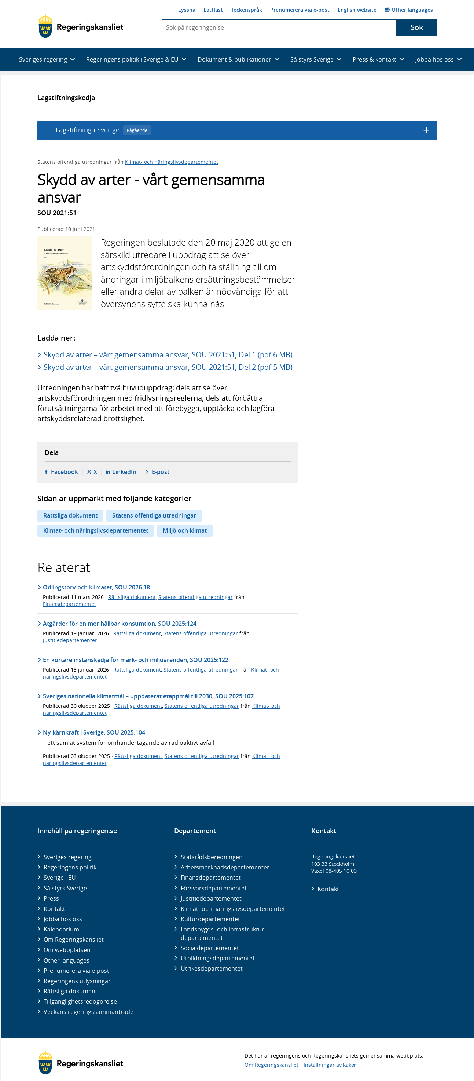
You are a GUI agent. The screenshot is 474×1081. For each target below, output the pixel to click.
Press (51, 898)
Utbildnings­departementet (218, 958)
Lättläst (213, 9)
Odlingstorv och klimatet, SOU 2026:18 (96, 587)
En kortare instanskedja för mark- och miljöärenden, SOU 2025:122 (135, 660)
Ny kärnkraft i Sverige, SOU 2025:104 (94, 732)
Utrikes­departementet (212, 968)
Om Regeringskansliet (74, 939)
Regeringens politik (70, 867)
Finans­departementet (211, 878)
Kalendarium (61, 929)
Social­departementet (210, 948)
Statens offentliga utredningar (154, 515)
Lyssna (186, 9)
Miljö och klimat (185, 530)
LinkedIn (124, 472)
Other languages (409, 9)
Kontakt (54, 909)
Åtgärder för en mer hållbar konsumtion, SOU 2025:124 (119, 623)
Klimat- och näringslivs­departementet (233, 909)
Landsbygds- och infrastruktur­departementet (223, 933)
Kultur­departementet (210, 919)
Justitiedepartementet (70, 640)
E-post (160, 472)
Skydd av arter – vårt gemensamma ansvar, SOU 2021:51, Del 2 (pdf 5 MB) (168, 367)
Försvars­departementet (214, 888)
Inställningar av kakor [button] (330, 1064)
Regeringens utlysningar (77, 981)
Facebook (64, 472)
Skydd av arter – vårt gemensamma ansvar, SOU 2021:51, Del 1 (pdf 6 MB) (168, 355)
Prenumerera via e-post (300, 9)
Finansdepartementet (69, 603)
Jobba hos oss (63, 919)
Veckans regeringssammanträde (88, 1012)
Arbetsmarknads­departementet (225, 867)
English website (357, 9)
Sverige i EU (60, 878)
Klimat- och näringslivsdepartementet (171, 161)
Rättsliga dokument (70, 515)
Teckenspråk (246, 9)
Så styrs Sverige (65, 888)
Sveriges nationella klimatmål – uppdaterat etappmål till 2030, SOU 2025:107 (148, 696)
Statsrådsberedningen (212, 857)
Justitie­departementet (211, 898)
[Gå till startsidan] (80, 26)
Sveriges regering (68, 857)
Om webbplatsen (67, 950)
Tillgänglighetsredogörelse (80, 1001)
